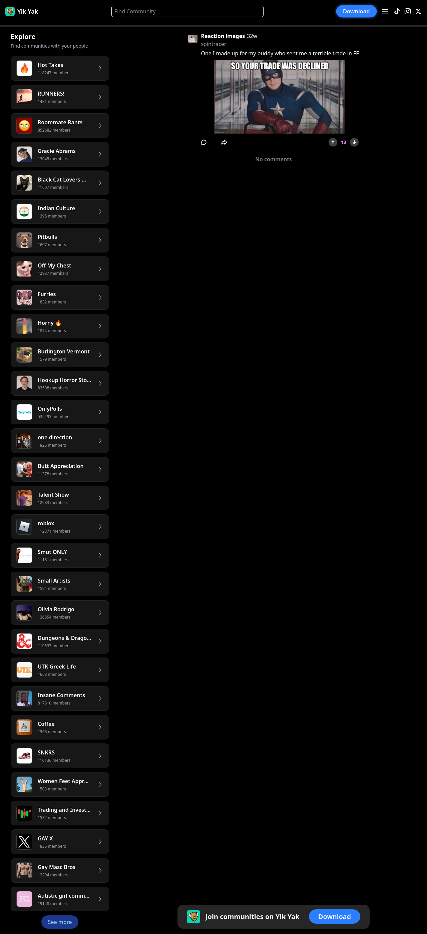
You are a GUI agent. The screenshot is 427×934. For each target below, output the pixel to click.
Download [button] (356, 11)
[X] (418, 11)
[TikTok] (397, 11)
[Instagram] (407, 11)
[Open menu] (385, 11)
